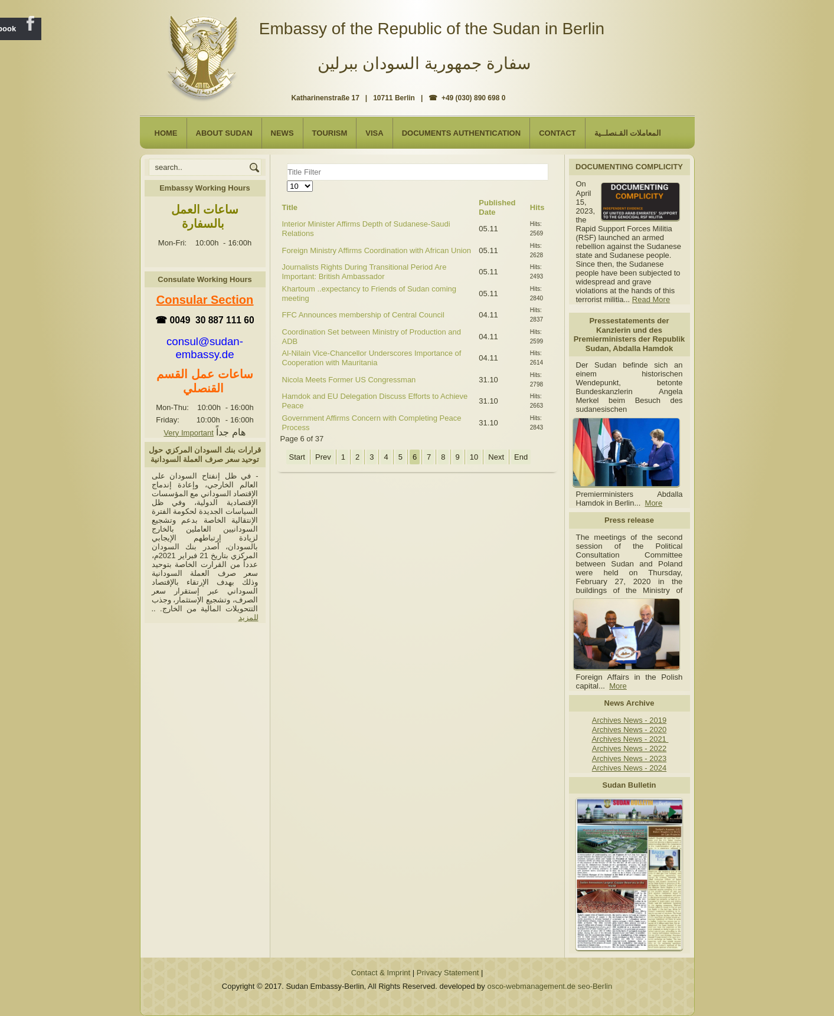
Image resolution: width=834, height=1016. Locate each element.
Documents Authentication (461, 133)
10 (474, 457)
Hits (537, 207)
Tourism (330, 133)
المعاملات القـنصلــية (628, 133)
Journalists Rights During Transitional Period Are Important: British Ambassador (364, 272)
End (521, 457)
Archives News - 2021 (629, 739)
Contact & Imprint (380, 972)
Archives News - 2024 (629, 767)
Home (166, 133)
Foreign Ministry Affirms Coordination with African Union (377, 250)
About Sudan (224, 133)
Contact (557, 133)
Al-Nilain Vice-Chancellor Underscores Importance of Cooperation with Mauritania (372, 358)
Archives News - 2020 (629, 729)
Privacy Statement (448, 972)
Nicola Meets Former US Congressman (349, 379)
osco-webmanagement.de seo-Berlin (549, 986)
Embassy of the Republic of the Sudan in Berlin (431, 28)
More (654, 503)
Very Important (188, 432)
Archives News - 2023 (629, 758)
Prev (323, 457)
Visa (374, 133)
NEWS (282, 133)
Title (290, 207)
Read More (651, 299)
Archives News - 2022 (629, 748)
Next (496, 457)
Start (297, 457)
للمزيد (248, 617)
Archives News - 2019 (629, 720)
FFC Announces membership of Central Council (363, 314)
